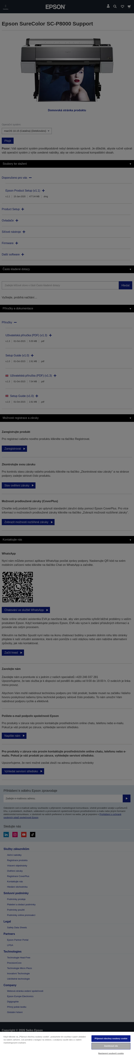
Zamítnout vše (111, 1046)
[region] (67, 1045)
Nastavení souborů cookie (111, 1053)
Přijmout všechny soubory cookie (111, 1038)
